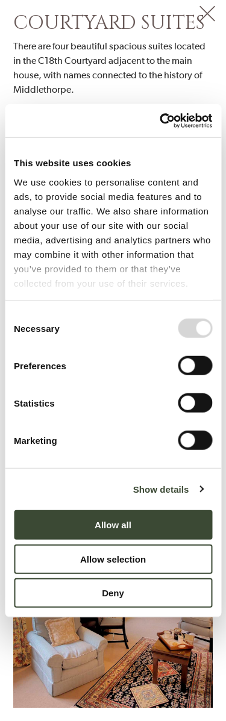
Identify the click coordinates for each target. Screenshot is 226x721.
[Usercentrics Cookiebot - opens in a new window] (161, 120)
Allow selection (113, 559)
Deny (113, 593)
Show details (161, 489)
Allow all (113, 525)
